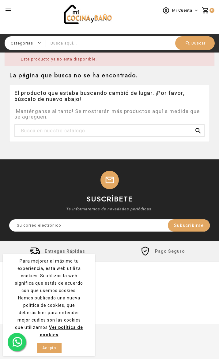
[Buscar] (109, 131)
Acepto (49, 348)
